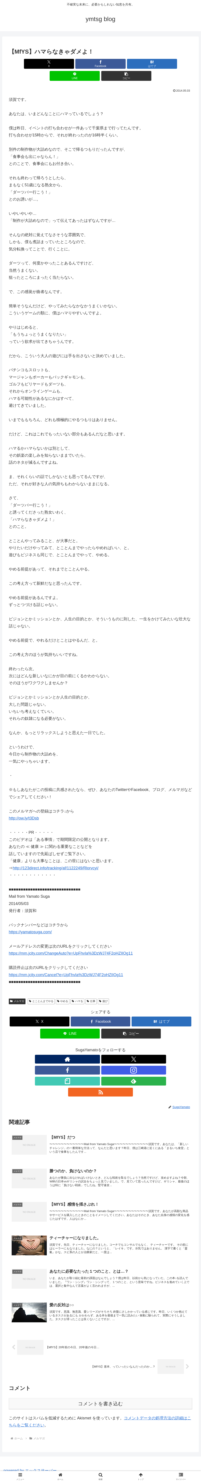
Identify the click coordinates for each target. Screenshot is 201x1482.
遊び (103, 989)
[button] (162, 64)
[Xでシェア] (39, 64)
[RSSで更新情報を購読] (131, 1047)
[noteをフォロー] (110, 1047)
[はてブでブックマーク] (100, 64)
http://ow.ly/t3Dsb (24, 806)
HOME (51, 1468)
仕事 (91, 989)
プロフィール (69, 1468)
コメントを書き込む (100, 1367)
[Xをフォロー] (80, 1047)
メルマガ (17, 989)
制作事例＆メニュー (97, 1468)
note (151, 1468)
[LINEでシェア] (131, 64)
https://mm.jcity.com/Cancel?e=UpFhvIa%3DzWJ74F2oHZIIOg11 (66, 963)
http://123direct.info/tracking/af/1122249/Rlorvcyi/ (55, 856)
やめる (62, 989)
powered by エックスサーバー (30, 1434)
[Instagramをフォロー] (100, 1047)
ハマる (77, 989)
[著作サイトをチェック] (70, 1047)
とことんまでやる (41, 989)
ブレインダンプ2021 (130, 1468)
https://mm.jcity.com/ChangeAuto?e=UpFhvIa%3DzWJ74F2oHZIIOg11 (71, 941)
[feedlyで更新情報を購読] (120, 1047)
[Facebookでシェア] (69, 64)
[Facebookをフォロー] (90, 1047)
